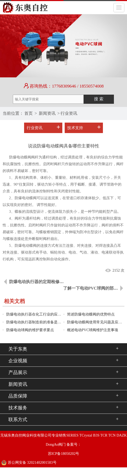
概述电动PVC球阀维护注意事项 (92, 330)
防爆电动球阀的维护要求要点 (30, 330)
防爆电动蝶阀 (26, 198)
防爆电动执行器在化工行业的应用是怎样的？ (43, 314)
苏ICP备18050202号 (63, 454)
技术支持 (75, 128)
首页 (28, 113)
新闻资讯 (47, 113)
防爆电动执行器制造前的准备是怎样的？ (39, 322)
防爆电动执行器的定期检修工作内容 (42, 281)
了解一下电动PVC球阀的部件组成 (94, 288)
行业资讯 (68, 113)
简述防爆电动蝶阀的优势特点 (91, 314)
